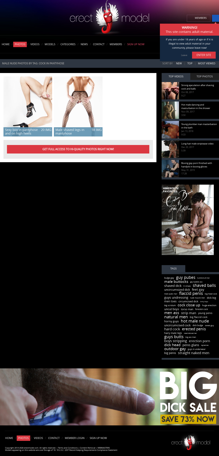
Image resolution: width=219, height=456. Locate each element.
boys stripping (175, 341)
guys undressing (176, 298)
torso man (187, 309)
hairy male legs (173, 333)
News (84, 44)
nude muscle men (197, 298)
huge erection (209, 305)
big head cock (211, 294)
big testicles (205, 345)
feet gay (198, 290)
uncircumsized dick (177, 289)
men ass (171, 313)
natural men (176, 316)
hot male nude (195, 321)
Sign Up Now (135, 44)
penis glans (190, 345)
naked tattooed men (190, 333)
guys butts (174, 336)
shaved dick (172, 286)
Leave (184, 55)
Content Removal (87, 448)
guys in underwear (197, 349)
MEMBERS (201, 18)
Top (189, 63)
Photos (20, 44)
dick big (211, 297)
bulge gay (169, 278)
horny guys (171, 321)
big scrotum (170, 305)
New (179, 63)
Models (50, 44)
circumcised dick (188, 301)
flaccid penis (191, 293)
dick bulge (198, 325)
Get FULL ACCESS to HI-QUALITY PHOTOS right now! (78, 149)
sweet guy (209, 325)
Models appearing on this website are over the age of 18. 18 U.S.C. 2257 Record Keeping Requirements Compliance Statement (61, 450)
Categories (67, 44)
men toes (170, 301)
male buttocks (176, 281)
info (215, 18)
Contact (98, 44)
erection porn (199, 341)
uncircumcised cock (177, 325)
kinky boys (204, 301)
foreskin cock (201, 309)
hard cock (172, 329)
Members (116, 44)
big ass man (190, 337)
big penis (170, 353)
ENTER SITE (204, 55)
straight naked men (193, 353)
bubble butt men (203, 278)
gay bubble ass (196, 282)
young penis (205, 313)
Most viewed (206, 63)
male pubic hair (170, 294)
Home (6, 44)
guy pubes (185, 277)
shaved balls (204, 285)
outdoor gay (175, 349)
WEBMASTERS (104, 448)
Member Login (74, 438)
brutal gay (187, 286)
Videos (34, 44)
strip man (188, 313)
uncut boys (171, 309)
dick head (172, 345)
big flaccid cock (198, 317)
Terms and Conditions (68, 448)
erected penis (194, 329)
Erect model (190, 441)
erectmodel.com (109, 18)
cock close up (189, 305)
